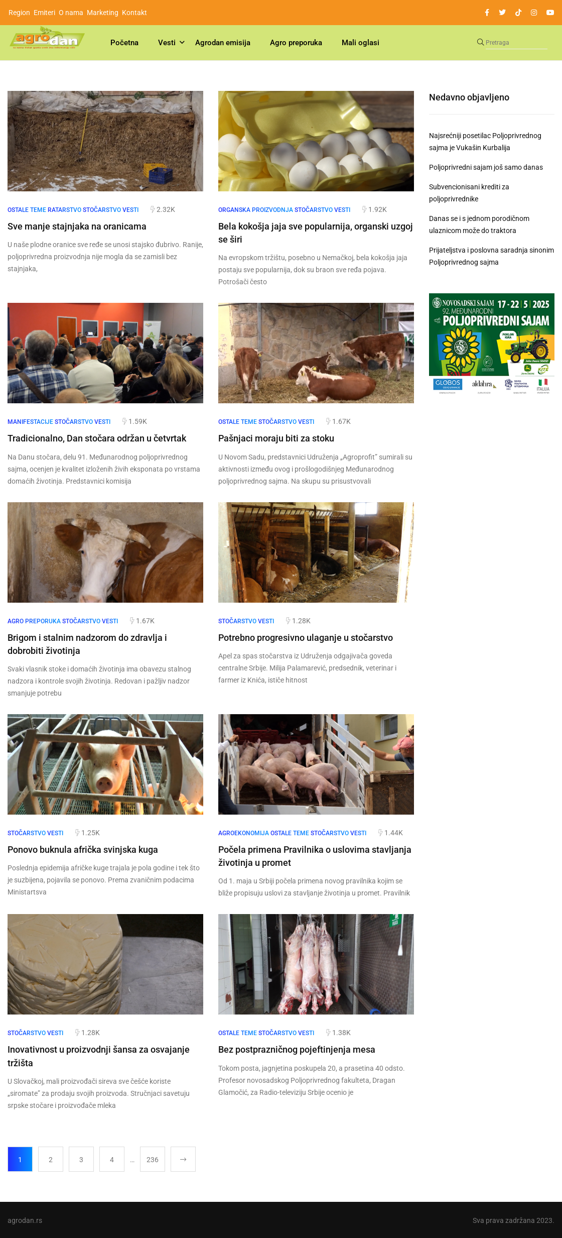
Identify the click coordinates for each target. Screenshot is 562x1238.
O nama (71, 13)
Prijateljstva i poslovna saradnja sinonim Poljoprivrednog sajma (491, 256)
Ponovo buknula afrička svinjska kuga (83, 849)
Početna (124, 42)
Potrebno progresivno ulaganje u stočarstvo (305, 637)
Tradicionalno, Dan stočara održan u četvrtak (97, 438)
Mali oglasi (360, 42)
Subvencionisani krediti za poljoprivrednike (469, 193)
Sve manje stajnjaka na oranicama (77, 226)
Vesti (167, 42)
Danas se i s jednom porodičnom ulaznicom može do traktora (479, 224)
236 (153, 1159)
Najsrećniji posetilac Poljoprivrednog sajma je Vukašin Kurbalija (485, 142)
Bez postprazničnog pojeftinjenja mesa (296, 1049)
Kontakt (134, 13)
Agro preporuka (296, 42)
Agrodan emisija (222, 42)
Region (19, 13)
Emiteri (44, 13)
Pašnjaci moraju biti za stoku (276, 438)
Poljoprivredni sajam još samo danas (486, 167)
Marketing (102, 13)
